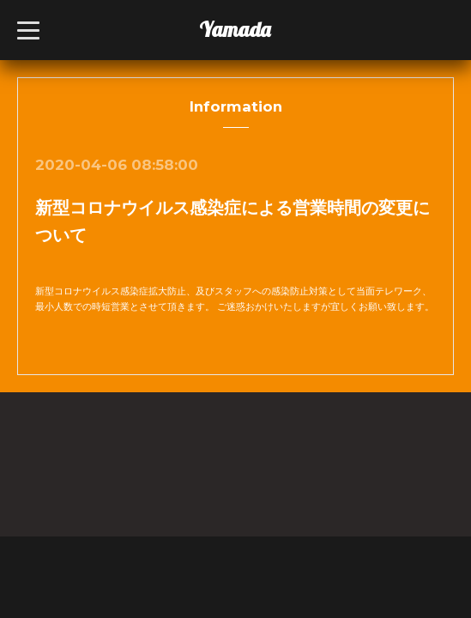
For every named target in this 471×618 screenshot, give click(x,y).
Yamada (234, 29)
